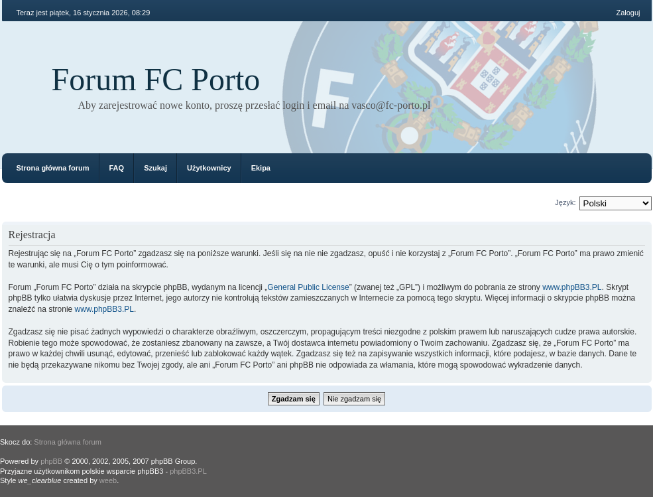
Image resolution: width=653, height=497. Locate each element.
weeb (108, 480)
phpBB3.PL (188, 471)
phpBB (51, 461)
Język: (565, 202)
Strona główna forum (53, 168)
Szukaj (155, 168)
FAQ (117, 168)
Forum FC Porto (156, 79)
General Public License (308, 287)
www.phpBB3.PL (571, 287)
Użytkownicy (209, 168)
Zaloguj (628, 13)
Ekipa (260, 168)
